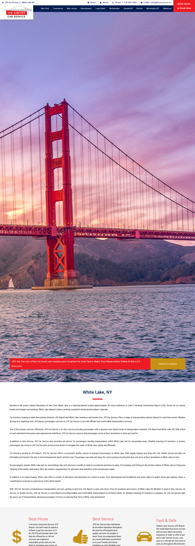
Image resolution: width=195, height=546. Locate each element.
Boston (140, 8)
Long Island (100, 8)
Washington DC (152, 8)
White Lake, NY (28, 2)
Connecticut (58, 8)
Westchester (114, 8)
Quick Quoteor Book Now (184, 6)
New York (45, 8)
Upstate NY (128, 8)
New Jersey (72, 8)
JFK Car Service (11, 2)
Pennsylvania (86, 8)
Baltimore (167, 8)
